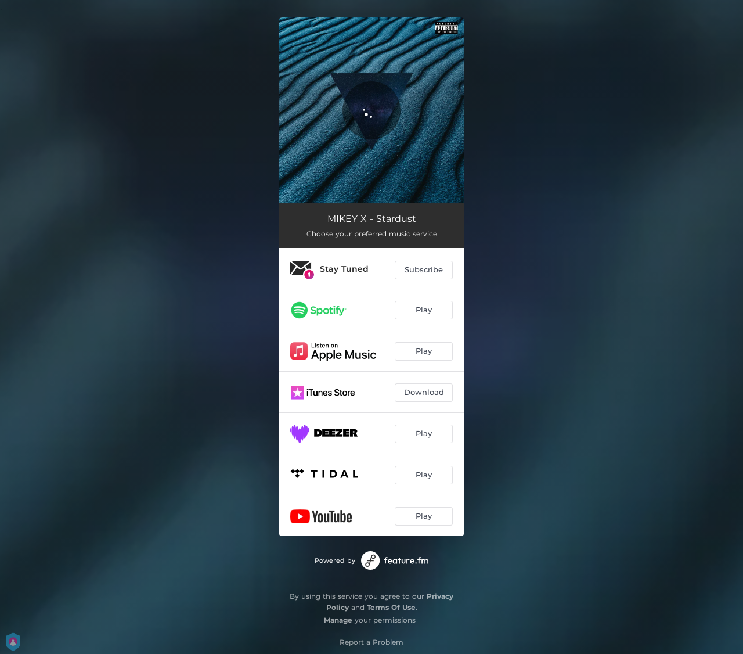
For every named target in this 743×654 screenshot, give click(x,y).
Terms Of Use (391, 607)
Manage (338, 620)
